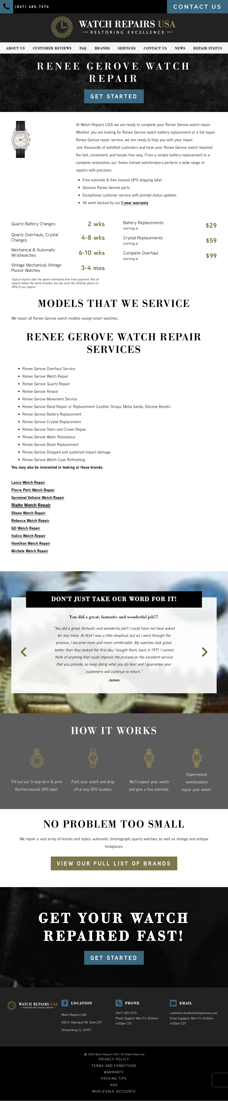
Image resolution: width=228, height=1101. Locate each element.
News (180, 48)
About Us (15, 48)
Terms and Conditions (114, 1066)
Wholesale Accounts (114, 1091)
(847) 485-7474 (126, 1013)
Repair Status (207, 48)
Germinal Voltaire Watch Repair (38, 497)
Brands (102, 48)
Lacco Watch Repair (28, 482)
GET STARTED (114, 96)
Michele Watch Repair (29, 551)
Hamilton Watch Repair (31, 543)
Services (127, 48)
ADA (114, 1085)
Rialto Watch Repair (31, 505)
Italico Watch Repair (28, 535)
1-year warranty (135, 202)
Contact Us (155, 48)
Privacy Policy (114, 1059)
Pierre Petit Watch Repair (33, 490)
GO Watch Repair (25, 528)
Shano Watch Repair (28, 513)
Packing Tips (114, 1078)
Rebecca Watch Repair (30, 520)
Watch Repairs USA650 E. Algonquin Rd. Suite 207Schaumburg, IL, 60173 (81, 1022)
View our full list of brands (114, 863)
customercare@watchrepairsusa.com (193, 1013)
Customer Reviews (52, 48)
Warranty (114, 1072)
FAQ (83, 48)
